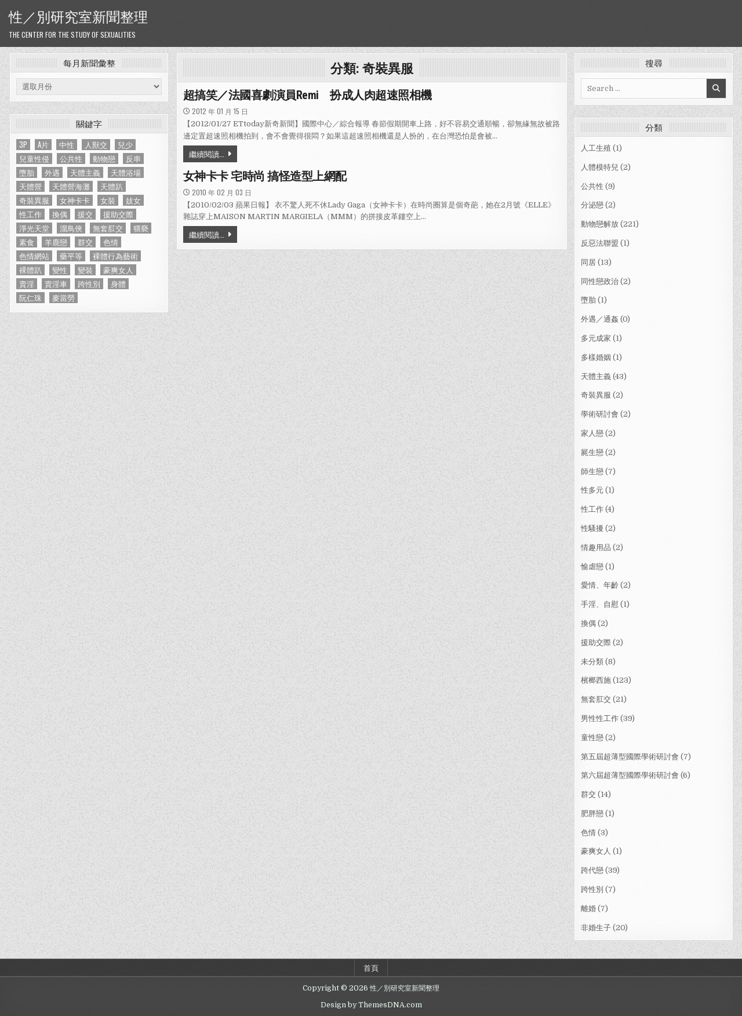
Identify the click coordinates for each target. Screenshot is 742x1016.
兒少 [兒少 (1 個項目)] (125, 144)
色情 (588, 832)
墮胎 (588, 300)
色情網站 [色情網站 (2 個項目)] (34, 255)
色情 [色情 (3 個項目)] (110, 241)
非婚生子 (596, 927)
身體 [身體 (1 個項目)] (118, 283)
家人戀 (592, 433)
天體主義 (596, 376)
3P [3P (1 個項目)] (23, 144)
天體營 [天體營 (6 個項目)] (30, 186)
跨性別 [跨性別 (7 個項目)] (89, 283)
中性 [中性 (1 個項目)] (66, 144)
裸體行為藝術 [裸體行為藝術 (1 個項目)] (115, 255)
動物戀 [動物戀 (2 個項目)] (104, 158)
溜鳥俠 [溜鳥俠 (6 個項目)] (71, 228)
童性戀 (592, 737)
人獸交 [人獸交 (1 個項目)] (96, 144)
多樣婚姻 (596, 357)
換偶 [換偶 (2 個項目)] (59, 214)
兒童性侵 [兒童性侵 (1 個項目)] (34, 158)
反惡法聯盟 (600, 243)
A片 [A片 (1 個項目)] (43, 144)
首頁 (371, 967)
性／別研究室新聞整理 (78, 15)
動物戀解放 (600, 224)
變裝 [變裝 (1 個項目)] (85, 269)
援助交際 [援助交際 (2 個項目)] (118, 214)
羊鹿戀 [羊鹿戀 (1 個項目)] (56, 241)
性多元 (592, 490)
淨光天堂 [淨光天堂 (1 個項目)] (34, 228)
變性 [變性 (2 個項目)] (59, 269)
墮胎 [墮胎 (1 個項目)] (26, 172)
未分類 (592, 661)
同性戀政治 (600, 281)
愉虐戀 (592, 566)
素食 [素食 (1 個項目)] (26, 241)
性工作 (592, 509)
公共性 (592, 186)
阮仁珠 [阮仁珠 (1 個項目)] (30, 297)
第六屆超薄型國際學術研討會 (630, 775)
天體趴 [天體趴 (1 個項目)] (111, 186)
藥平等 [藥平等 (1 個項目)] (71, 255)
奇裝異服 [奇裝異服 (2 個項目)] (34, 200)
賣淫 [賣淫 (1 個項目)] (26, 283)
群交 (588, 794)
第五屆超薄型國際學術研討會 (630, 756)
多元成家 (596, 338)
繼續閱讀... (206, 153)
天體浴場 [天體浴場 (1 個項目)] (126, 172)
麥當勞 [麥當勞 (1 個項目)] (63, 297)
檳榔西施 (596, 680)
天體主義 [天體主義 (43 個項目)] (85, 172)
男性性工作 (600, 718)
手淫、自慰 (600, 604)
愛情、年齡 (600, 585)
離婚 (588, 908)
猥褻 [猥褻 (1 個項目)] (140, 228)
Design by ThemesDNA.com (371, 1005)
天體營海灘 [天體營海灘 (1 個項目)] (71, 186)
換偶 (588, 623)
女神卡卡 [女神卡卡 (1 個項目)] (75, 200)
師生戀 (592, 471)
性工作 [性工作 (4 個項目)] (30, 214)
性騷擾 (592, 528)
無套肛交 (596, 699)
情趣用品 (596, 547)
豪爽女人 (596, 851)
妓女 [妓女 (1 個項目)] (133, 200)
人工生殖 (596, 148)
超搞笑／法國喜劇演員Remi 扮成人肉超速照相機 (307, 95)
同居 (588, 262)
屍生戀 (592, 452)
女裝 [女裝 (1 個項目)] (107, 200)
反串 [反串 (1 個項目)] (133, 158)
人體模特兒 (600, 167)
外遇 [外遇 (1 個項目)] (52, 172)
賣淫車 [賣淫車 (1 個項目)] (56, 283)
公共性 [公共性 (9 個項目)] (71, 158)
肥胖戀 (592, 813)
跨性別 (592, 889)
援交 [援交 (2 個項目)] (85, 214)
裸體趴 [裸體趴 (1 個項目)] (30, 269)
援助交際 (596, 642)
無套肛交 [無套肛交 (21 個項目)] (108, 228)
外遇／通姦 (600, 319)
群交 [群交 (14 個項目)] (85, 241)
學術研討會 (600, 414)
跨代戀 (592, 870)
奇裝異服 (596, 395)
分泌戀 (592, 205)
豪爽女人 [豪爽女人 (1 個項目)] (118, 269)
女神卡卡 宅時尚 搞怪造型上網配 (265, 176)
